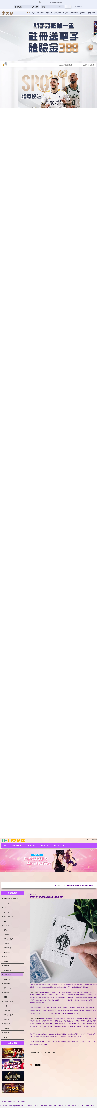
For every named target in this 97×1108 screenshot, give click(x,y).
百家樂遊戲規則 (17, 845)
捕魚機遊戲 (7, 983)
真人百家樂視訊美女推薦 (11, 898)
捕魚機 (5, 957)
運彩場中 (6, 965)
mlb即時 (6, 1006)
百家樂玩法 (31, 845)
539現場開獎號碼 (8, 939)
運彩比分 (6, 930)
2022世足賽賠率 (8, 916)
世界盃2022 (7, 1037)
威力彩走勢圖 (7, 988)
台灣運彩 (6, 943)
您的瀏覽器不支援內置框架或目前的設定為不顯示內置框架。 (48, 54)
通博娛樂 (6, 1028)
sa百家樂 (6, 925)
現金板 (5, 997)
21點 (5, 921)
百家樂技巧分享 (59, 845)
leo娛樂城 (6, 912)
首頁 (5, 845)
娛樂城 (5, 907)
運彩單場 (6, 1033)
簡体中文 (94, 839)
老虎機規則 (7, 1019)
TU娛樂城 (6, 903)
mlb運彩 (6, 961)
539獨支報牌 (7, 948)
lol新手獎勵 (7, 952)
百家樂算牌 (44, 845)
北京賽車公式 (60, 885)
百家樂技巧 (7, 934)
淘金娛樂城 (7, 979)
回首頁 (89, 839)
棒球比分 (6, 992)
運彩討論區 (7, 1024)
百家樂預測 (7, 1010)
